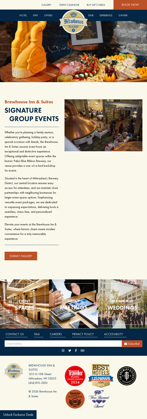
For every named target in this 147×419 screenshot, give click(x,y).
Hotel (23, 15)
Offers (48, 15)
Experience (106, 15)
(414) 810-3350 (38, 383)
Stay (35, 15)
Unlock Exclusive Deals (18, 414)
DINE (91, 15)
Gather (122, 15)
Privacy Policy (83, 334)
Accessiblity (113, 334)
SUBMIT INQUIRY (21, 256)
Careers (56, 334)
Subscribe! (132, 343)
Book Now (130, 5)
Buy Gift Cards (96, 4)
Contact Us (15, 334)
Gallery (46, 4)
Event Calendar (69, 4)
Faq (37, 334)
